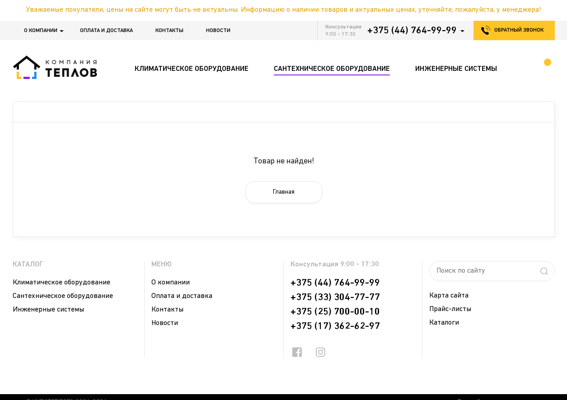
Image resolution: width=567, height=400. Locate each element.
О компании (40, 30)
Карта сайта (449, 295)
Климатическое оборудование (61, 282)
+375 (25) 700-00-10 (335, 312)
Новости (218, 30)
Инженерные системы (48, 309)
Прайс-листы (450, 309)
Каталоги (444, 322)
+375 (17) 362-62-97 (335, 326)
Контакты (169, 30)
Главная (284, 192)
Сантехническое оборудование (63, 296)
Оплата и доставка (106, 30)
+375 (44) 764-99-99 (412, 31)
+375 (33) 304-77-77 (335, 297)
